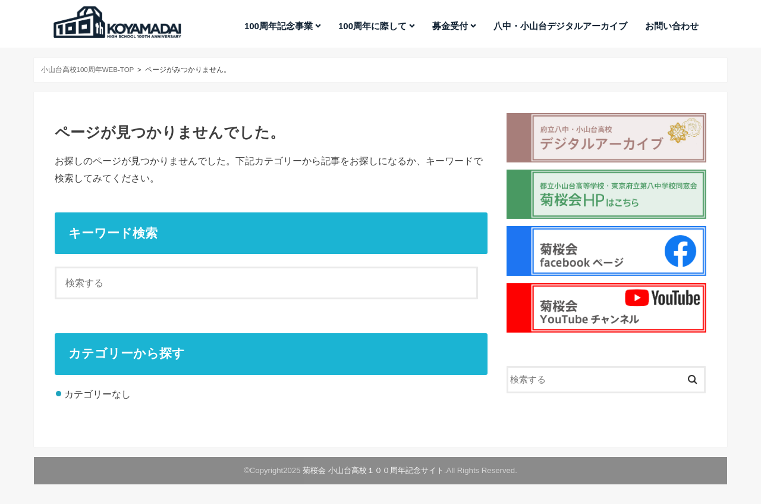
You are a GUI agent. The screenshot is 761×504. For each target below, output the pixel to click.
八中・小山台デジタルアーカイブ (560, 26)
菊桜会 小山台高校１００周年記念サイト (373, 470)
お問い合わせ (672, 26)
